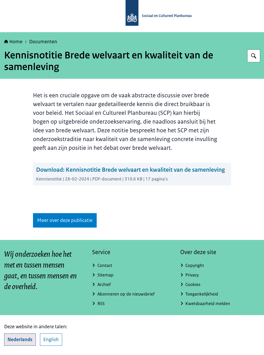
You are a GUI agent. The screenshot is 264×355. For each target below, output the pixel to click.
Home (13, 42)
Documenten (43, 42)
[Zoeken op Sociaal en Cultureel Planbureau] (254, 56)
